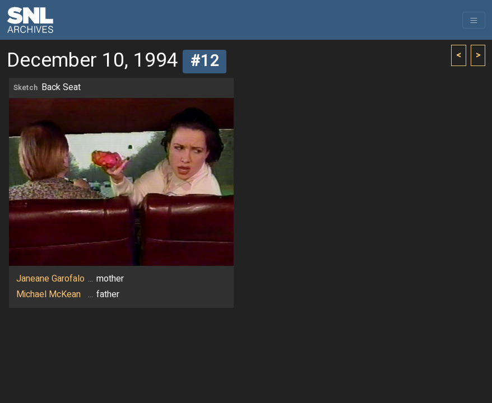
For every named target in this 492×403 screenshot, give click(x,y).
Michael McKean (48, 294)
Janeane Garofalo (50, 278)
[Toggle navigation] (473, 20)
